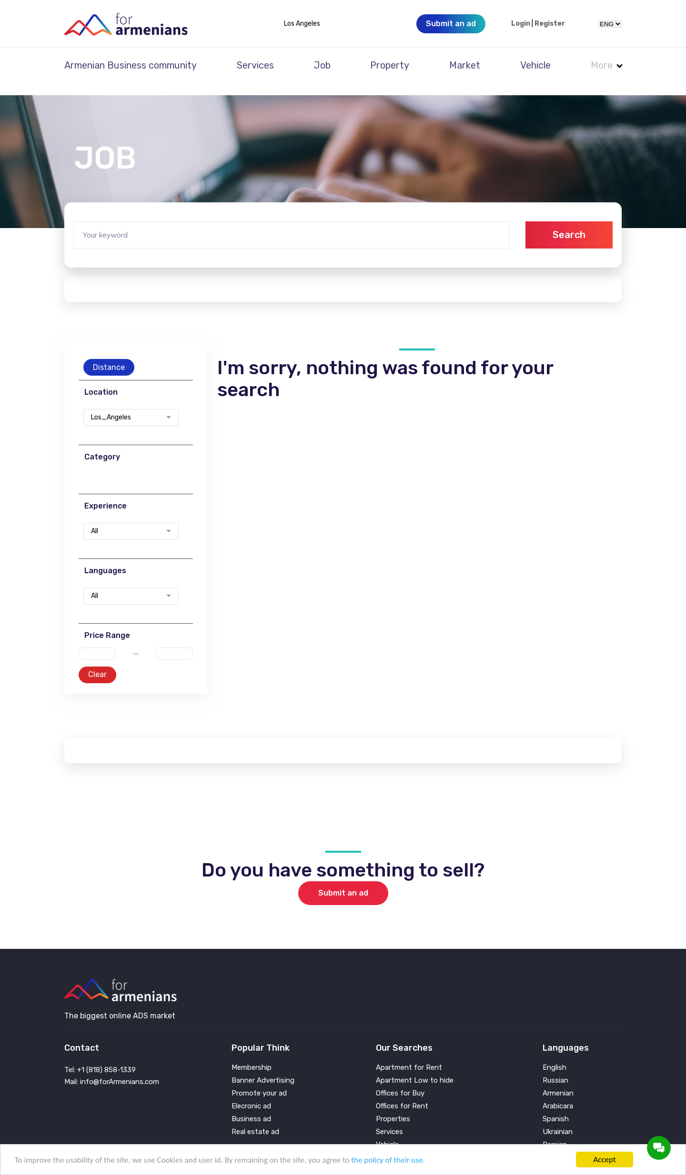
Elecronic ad (251, 1093)
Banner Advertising (263, 1067)
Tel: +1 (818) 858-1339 (100, 1057)
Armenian (558, 1080)
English (554, 1054)
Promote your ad (259, 1080)
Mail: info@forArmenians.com (111, 1069)
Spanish (556, 1106)
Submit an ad (343, 880)
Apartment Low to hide (415, 1067)
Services (255, 65)
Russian (555, 1067)
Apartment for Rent (409, 1054)
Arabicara (558, 1093)
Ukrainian (558, 1119)
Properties (393, 1106)
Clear (97, 661)
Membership (252, 1054)
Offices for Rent (402, 1093)
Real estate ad (255, 1119)
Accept (604, 1160)
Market (464, 65)
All (94, 518)
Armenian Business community (130, 65)
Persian (555, 1131)
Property (389, 65)
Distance (109, 354)
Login (520, 23)
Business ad (251, 1106)
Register (550, 23)
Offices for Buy (400, 1080)
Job (322, 65)
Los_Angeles (111, 404)
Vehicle (535, 65)
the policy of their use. (387, 1160)
